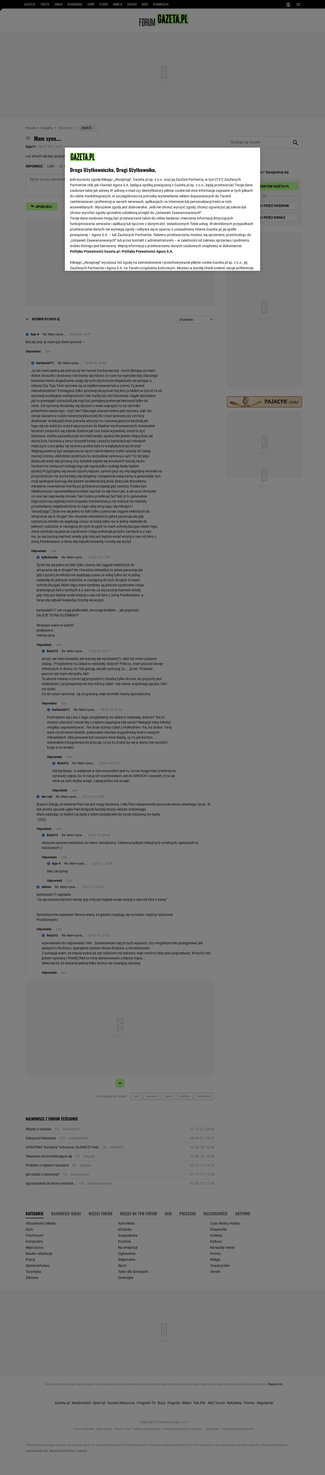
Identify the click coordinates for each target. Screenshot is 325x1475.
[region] (162, 209)
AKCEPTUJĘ (237, 261)
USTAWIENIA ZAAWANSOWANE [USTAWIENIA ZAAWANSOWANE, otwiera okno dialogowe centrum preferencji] (103, 261)
